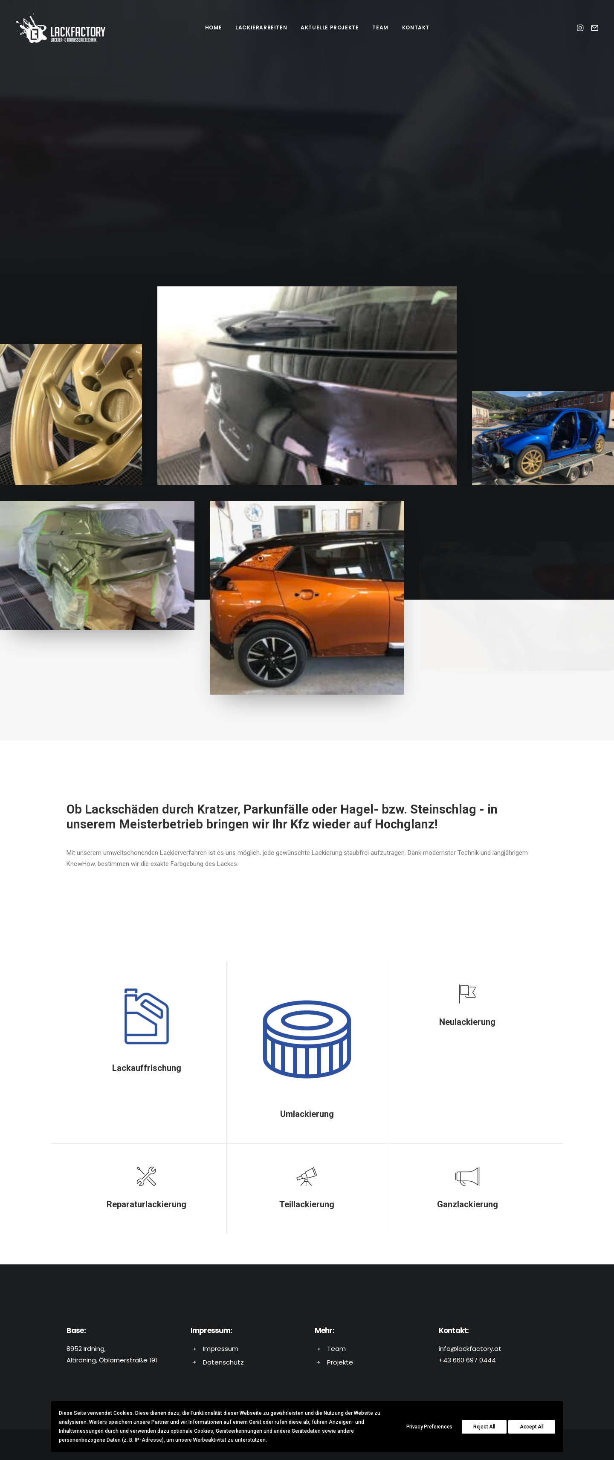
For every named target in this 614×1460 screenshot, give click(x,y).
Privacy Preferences (429, 1427)
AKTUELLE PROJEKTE (330, 27)
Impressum (220, 1348)
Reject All (484, 1427)
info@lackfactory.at (470, 1348)
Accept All (532, 1427)
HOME (213, 27)
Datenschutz (223, 1361)
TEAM (380, 27)
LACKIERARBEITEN (261, 27)
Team (336, 1348)
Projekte (340, 1361)
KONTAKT (415, 27)
